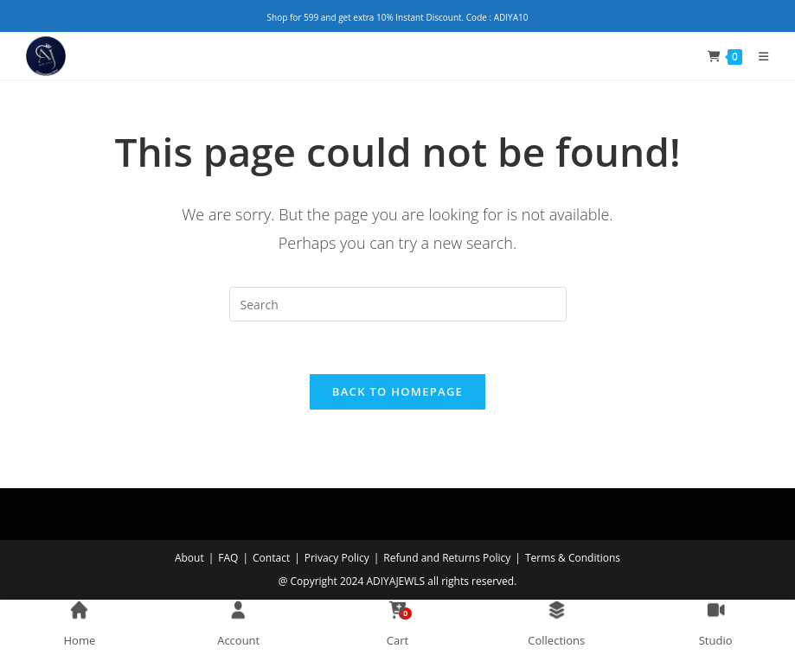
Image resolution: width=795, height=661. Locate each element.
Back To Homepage (397, 391)
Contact (271, 557)
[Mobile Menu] (757, 56)
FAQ (228, 557)
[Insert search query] (398, 304)
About (189, 557)
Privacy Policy (337, 557)
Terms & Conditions (572, 557)
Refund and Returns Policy (446, 557)
